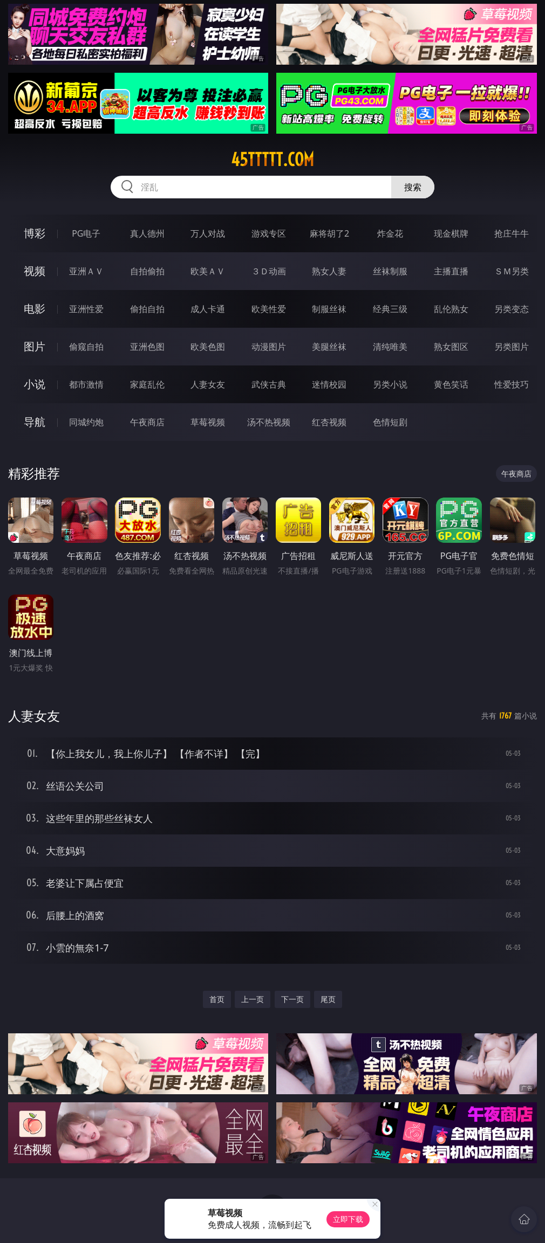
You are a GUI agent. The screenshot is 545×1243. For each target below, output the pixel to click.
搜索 (412, 187)
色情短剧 (390, 422)
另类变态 (511, 309)
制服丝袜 (329, 309)
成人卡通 (207, 309)
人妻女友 (207, 384)
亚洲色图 (147, 347)
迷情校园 (329, 384)
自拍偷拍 (147, 271)
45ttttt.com (272, 159)
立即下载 (348, 1219)
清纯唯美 (390, 347)
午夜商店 (147, 422)
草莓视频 (207, 422)
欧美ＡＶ (207, 271)
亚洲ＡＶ (86, 271)
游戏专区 (268, 233)
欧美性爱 (268, 309)
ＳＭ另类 (511, 271)
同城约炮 (86, 422)
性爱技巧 (511, 384)
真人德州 (147, 233)
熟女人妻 (329, 271)
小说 (34, 384)
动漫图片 (268, 347)
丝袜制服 (390, 271)
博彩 (34, 233)
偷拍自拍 (147, 309)
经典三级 (390, 309)
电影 (34, 308)
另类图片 (511, 347)
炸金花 (390, 233)
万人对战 (207, 233)
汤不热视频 (268, 422)
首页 (216, 999)
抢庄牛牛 (511, 233)
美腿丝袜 (329, 347)
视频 (34, 271)
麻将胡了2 (329, 233)
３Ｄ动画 (268, 271)
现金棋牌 (451, 233)
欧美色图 (207, 347)
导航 (34, 422)
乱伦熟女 (451, 309)
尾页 (328, 999)
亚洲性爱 (86, 309)
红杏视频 (329, 422)
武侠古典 (268, 384)
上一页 (252, 999)
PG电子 (86, 233)
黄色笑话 (451, 384)
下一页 (292, 999)
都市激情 (86, 384)
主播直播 (451, 271)
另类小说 (390, 384)
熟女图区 (451, 347)
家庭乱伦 (147, 384)
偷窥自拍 (86, 347)
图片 (34, 346)
